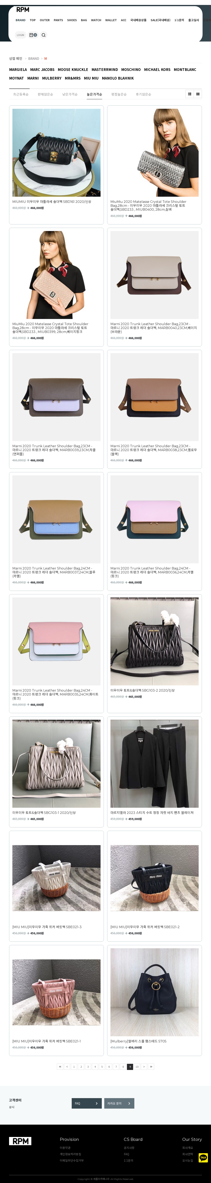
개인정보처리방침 (70, 1154)
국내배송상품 (138, 20)
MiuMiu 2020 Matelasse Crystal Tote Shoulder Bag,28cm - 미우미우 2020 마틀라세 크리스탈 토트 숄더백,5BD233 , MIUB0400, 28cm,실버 (148, 205)
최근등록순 (21, 94)
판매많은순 (45, 94)
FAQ (86, 1103)
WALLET (111, 20)
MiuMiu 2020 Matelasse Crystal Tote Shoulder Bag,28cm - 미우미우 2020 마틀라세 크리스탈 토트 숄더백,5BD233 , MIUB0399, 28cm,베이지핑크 (50, 328)
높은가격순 (94, 94)
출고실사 (193, 20)
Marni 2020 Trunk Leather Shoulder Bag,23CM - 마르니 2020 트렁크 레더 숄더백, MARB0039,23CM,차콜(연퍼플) (54, 450)
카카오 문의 (118, 1103)
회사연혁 (187, 1154)
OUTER (45, 20)
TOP (33, 20)
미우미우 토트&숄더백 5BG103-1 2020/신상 (44, 813)
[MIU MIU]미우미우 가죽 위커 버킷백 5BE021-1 (46, 1041)
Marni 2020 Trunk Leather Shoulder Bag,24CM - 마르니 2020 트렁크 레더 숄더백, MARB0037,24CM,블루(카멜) (53, 572)
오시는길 (187, 1160)
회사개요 (187, 1148)
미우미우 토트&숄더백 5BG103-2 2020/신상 (142, 690)
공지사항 (129, 1148)
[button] (43, 35)
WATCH (96, 20)
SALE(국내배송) (160, 20)
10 (136, 1066)
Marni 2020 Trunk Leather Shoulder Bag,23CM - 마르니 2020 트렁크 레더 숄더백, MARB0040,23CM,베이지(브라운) (153, 328)
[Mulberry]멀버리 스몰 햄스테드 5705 (138, 1041)
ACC (123, 20)
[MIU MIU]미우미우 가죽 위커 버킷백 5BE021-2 (145, 927)
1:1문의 (179, 20)
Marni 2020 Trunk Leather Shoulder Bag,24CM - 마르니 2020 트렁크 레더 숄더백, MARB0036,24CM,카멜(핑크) (151, 572)
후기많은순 (143, 94)
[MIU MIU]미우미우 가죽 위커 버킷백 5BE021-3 (47, 927)
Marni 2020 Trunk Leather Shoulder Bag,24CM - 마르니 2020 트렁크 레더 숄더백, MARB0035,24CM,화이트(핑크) (55, 694)
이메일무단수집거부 (72, 1160)
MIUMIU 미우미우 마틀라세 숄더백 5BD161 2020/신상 (51, 202)
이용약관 (65, 1148)
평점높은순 (119, 94)
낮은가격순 (70, 94)
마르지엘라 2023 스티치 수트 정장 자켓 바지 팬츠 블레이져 (151, 813)
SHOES (72, 20)
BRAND (21, 20)
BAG (84, 20)
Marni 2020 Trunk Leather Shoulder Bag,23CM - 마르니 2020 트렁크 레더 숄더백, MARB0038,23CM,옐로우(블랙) (153, 450)
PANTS (58, 20)
